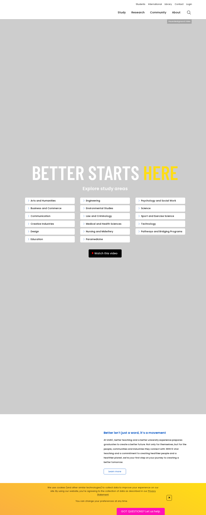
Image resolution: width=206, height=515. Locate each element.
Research (138, 12)
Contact (179, 4)
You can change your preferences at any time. (102, 501)
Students (140, 4)
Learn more (114, 471)
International (155, 4)
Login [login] (189, 4)
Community (158, 12)
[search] (189, 12)
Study (122, 12)
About (176, 12)
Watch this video (106, 253)
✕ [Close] (169, 497)
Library (168, 4)
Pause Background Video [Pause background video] (179, 21)
